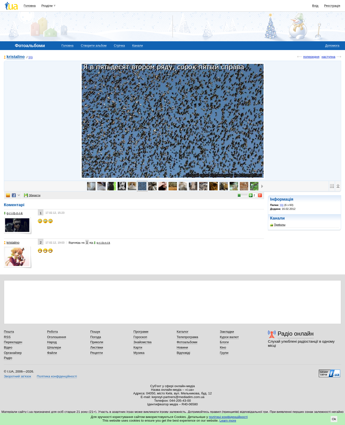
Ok (334, 419)
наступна (328, 57)
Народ (52, 342)
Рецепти (96, 353)
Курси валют (229, 337)
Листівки (96, 347)
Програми (140, 331)
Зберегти (32, 195)
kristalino (16, 57)
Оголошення (56, 337)
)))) (30, 57)
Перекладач (13, 342)
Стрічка (119, 45)
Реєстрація (332, 6)
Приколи (96, 342)
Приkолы (277, 224)
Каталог (183, 331)
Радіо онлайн (296, 333)
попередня (311, 57)
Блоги (224, 342)
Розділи (47, 6)
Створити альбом (93, 45)
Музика (138, 353)
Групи (224, 353)
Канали (137, 45)
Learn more (227, 420)
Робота (52, 331)
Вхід (315, 6)
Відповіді (183, 353)
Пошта (9, 331)
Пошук (95, 331)
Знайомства (142, 342)
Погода (95, 337)
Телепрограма (187, 337)
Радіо (8, 358)
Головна (30, 6)
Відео (8, 347)
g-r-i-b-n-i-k (13, 213)
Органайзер (13, 353)
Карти (137, 347)
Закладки (227, 331)
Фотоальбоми (187, 342)
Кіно (223, 347)
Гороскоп (140, 337)
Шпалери (54, 347)
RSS (7, 337)
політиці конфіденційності (228, 417)
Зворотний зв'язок (17, 376)
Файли (52, 353)
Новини (182, 347)
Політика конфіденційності (57, 376)
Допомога (332, 45)
